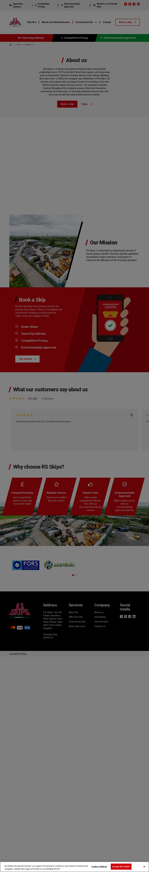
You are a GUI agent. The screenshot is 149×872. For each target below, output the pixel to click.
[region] (74, 867)
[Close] (144, 866)
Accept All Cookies (121, 866)
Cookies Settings (99, 866)
